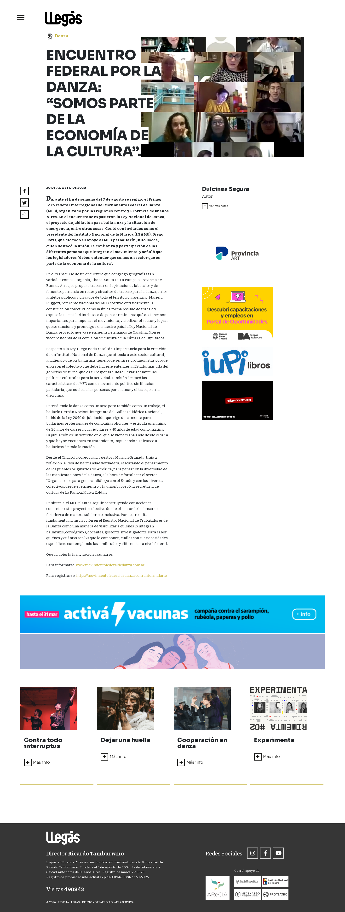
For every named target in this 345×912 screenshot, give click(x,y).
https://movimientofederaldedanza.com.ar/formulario (114, 581)
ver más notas (215, 206)
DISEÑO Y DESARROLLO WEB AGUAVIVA (108, 902)
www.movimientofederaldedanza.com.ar (111, 565)
